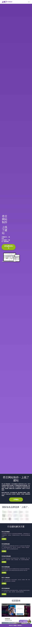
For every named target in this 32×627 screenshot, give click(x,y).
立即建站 (16, 499)
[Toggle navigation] (28, 2)
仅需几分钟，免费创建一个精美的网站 (16, 625)
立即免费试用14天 (8, 247)
